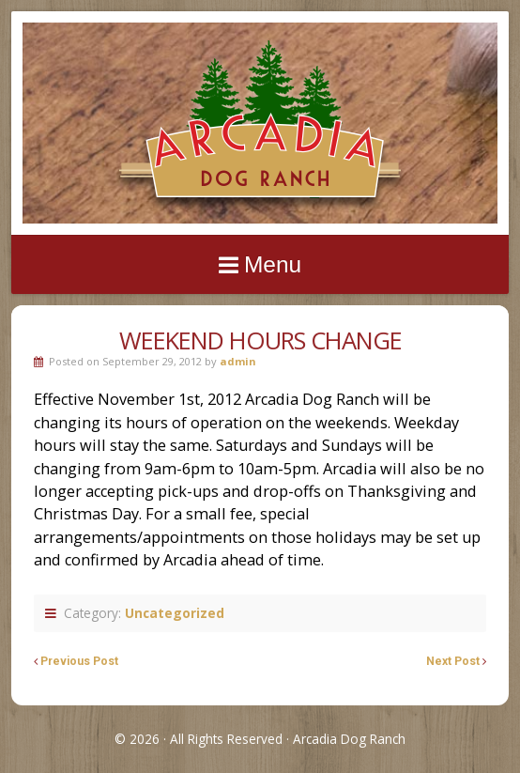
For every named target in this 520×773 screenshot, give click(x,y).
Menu (272, 264)
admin (238, 361)
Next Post (453, 661)
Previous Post (79, 661)
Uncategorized (174, 613)
